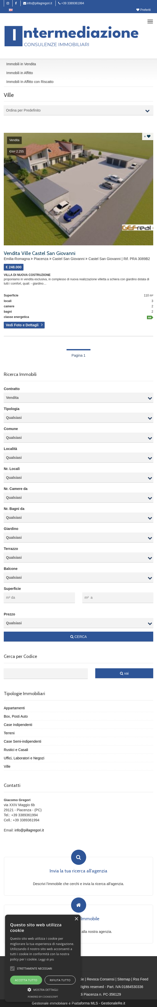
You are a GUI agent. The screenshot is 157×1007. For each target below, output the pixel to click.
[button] (12, 968)
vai (124, 673)
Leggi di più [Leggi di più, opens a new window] (46, 959)
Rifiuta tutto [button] (60, 980)
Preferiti (143, 10)
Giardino (11, 529)
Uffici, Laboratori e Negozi (24, 758)
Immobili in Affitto (19, 73)
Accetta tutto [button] (26, 980)
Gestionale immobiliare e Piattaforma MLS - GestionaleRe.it (78, 1003)
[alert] (43, 958)
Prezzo (9, 614)
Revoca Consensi (100, 979)
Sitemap (123, 979)
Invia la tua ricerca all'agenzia (78, 871)
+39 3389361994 (71, 3)
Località (10, 449)
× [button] (76, 919)
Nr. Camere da (15, 489)
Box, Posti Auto (16, 716)
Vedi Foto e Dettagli (22, 325)
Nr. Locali (12, 469)
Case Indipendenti (18, 725)
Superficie (12, 589)
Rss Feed (140, 979)
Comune (11, 429)
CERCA (78, 637)
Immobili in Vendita (21, 64)
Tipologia (11, 409)
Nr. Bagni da (14, 509)
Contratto (12, 389)
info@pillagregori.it (37, 3)
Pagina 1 (78, 355)
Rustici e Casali (16, 750)
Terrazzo (11, 549)
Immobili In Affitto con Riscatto (29, 82)
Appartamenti (14, 708)
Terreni (9, 733)
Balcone (10, 569)
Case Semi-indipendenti (22, 741)
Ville (7, 766)
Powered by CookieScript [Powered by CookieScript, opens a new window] (43, 996)
